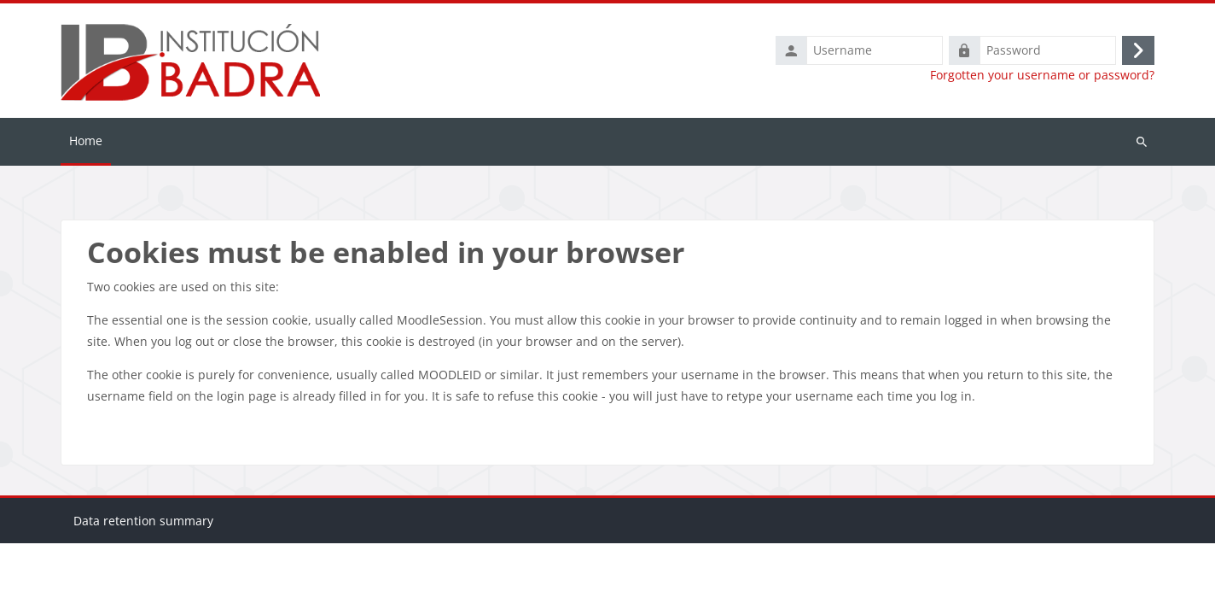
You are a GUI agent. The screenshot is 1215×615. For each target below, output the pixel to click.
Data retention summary (143, 592)
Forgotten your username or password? (1042, 75)
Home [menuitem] (85, 140)
